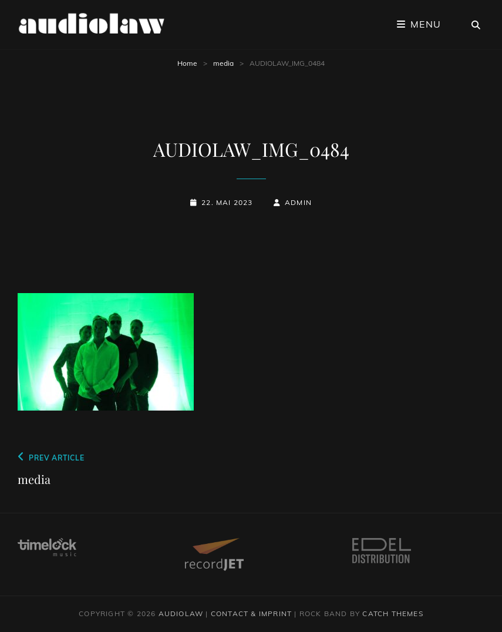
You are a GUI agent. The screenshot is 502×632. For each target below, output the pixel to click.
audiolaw (181, 613)
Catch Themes (392, 613)
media (223, 63)
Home (187, 63)
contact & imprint (251, 613)
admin (298, 202)
